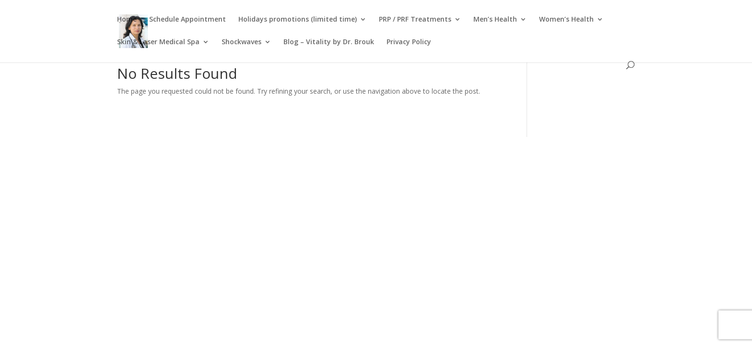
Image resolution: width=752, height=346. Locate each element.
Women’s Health (566, 20)
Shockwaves (241, 42)
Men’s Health (495, 20)
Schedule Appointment (187, 20)
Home (127, 20)
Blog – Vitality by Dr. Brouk (328, 42)
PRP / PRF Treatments (415, 20)
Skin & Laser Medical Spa (158, 42)
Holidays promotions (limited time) (297, 20)
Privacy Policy (409, 42)
